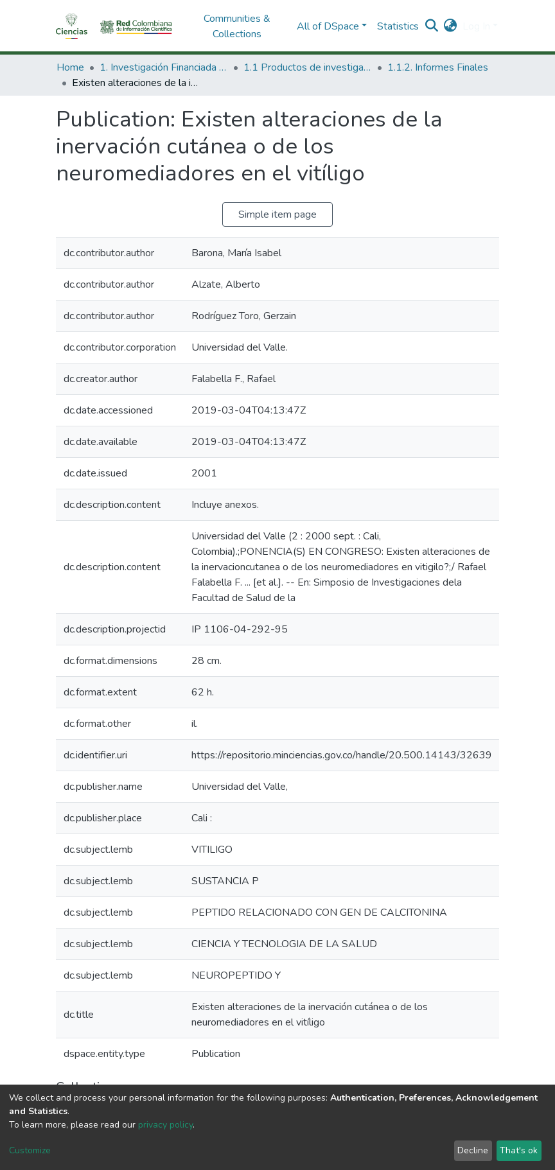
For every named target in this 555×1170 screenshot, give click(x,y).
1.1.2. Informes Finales (437, 67)
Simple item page (277, 214)
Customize (30, 1150)
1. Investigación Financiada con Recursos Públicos (164, 67)
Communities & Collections (237, 26)
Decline (472, 1150)
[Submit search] (432, 26)
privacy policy (165, 1125)
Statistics (398, 26)
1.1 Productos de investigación (307, 67)
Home (70, 67)
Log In (476, 26)
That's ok (519, 1150)
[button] (451, 26)
